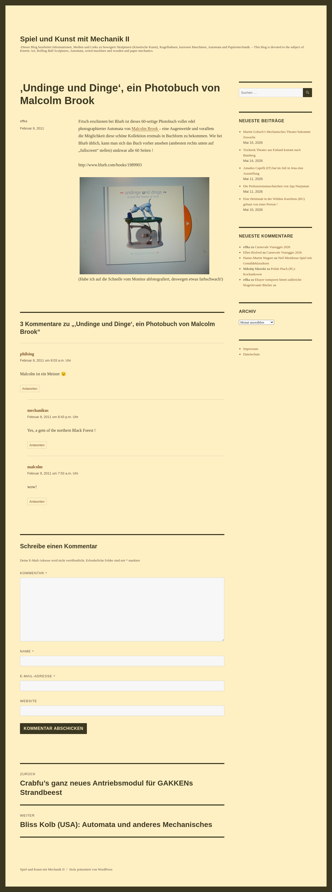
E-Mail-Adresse (37, 676)
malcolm (35, 467)
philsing (27, 354)
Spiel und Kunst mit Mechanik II (74, 39)
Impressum (250, 349)
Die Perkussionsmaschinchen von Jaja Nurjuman (276, 186)
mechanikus (38, 410)
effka (23, 121)
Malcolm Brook (145, 128)
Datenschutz (251, 354)
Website (28, 701)
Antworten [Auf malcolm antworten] (37, 501)
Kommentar (33, 573)
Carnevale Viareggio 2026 (272, 247)
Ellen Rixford (252, 252)
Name (27, 651)
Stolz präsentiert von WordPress (91, 869)
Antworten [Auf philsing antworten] (29, 389)
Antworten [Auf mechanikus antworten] (37, 445)
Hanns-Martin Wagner (258, 258)
